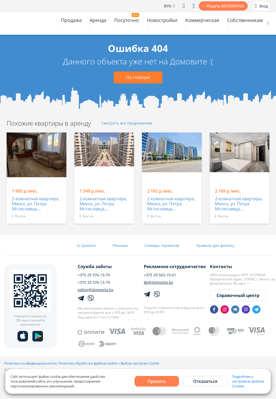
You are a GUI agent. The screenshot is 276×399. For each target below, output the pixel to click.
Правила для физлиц (215, 245)
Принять (157, 381)
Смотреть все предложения (127, 123)
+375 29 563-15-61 (160, 275)
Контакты (221, 266)
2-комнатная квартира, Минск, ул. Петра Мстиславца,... (35, 204)
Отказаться (205, 381)
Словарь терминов (162, 245)
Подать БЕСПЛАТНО (225, 5)
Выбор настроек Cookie (140, 363)
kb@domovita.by (158, 282)
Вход (261, 6)
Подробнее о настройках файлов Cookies (248, 381)
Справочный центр (238, 295)
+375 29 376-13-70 (94, 275)
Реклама (120, 245)
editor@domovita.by (95, 290)
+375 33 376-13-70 (94, 282)
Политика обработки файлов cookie (87, 363)
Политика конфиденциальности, (31, 363)
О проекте (86, 245)
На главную (138, 77)
